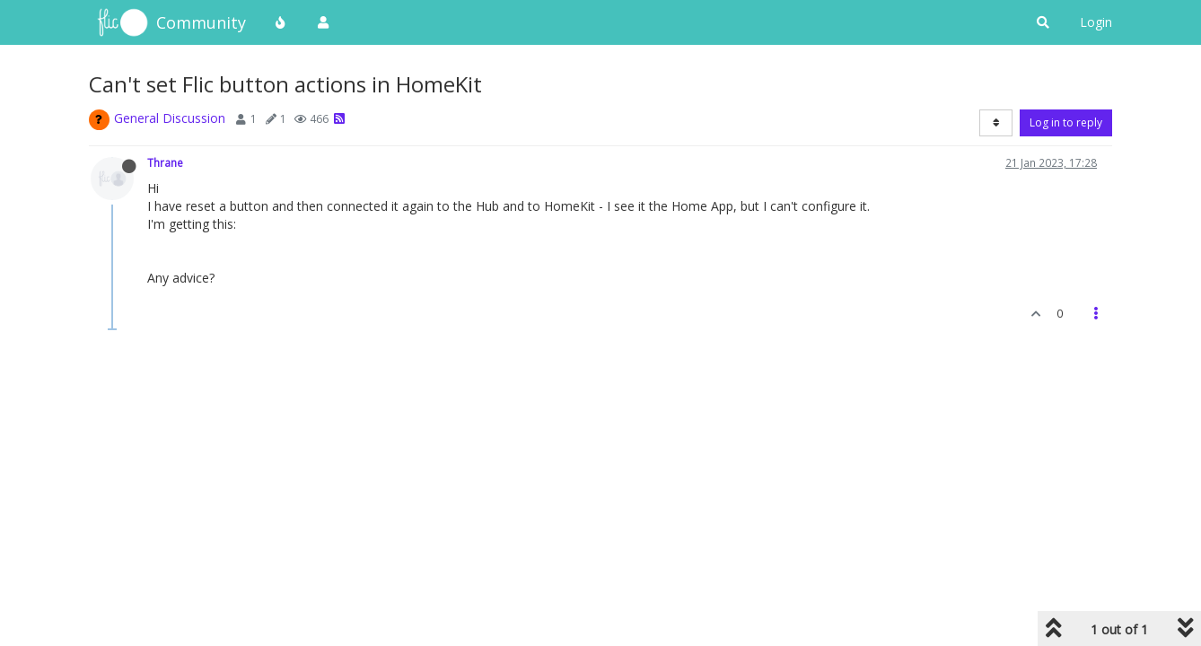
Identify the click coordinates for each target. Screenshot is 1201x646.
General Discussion (169, 118)
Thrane (165, 162)
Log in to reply (1066, 122)
